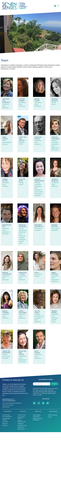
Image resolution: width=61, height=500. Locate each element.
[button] (55, 6)
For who (23, 411)
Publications (53, 411)
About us (38, 411)
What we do (7, 411)
